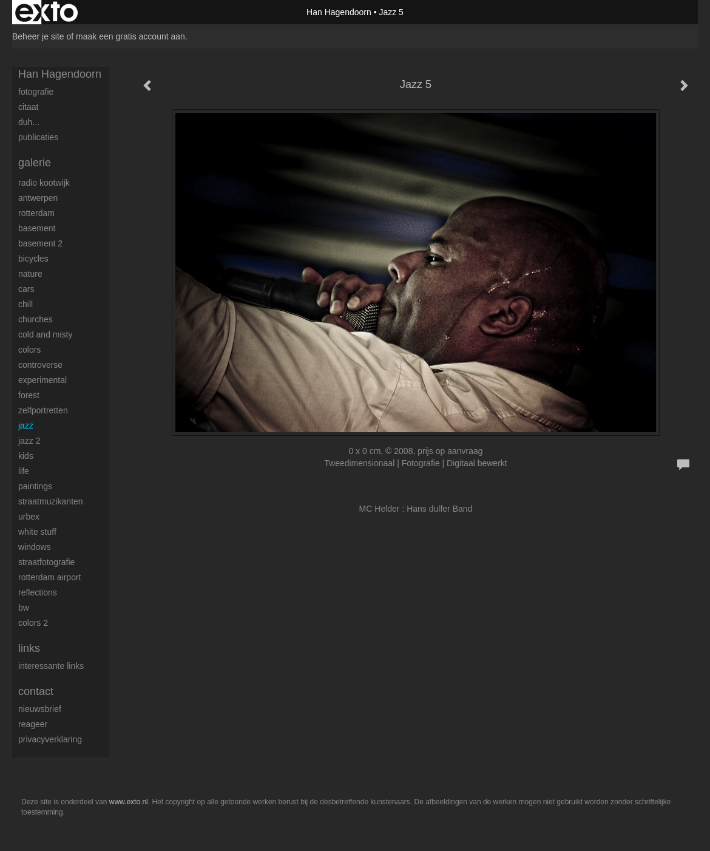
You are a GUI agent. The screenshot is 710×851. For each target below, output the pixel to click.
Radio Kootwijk (44, 183)
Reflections (37, 592)
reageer (32, 724)
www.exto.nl (128, 802)
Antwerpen (38, 198)
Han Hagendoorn (338, 12)
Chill (25, 304)
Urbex (28, 516)
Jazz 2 (29, 441)
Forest (28, 395)
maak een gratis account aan (130, 36)
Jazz (25, 425)
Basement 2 (40, 243)
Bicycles (33, 258)
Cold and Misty (45, 334)
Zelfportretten (43, 410)
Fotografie (35, 92)
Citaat (28, 107)
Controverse (40, 365)
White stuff (37, 532)
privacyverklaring (50, 739)
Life (23, 471)
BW (23, 607)
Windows (34, 547)
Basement (36, 228)
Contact (35, 691)
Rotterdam (36, 213)
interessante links (51, 666)
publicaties (38, 137)
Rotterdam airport (49, 577)
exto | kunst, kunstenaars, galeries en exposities (46, 12)
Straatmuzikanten (50, 501)
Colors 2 (33, 623)
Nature (30, 274)
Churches (35, 319)
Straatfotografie (46, 562)
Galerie (34, 163)
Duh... (28, 122)
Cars (26, 289)
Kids (25, 456)
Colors (29, 349)
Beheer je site (38, 36)
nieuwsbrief (39, 709)
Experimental (42, 380)
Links (29, 648)
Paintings (35, 486)
